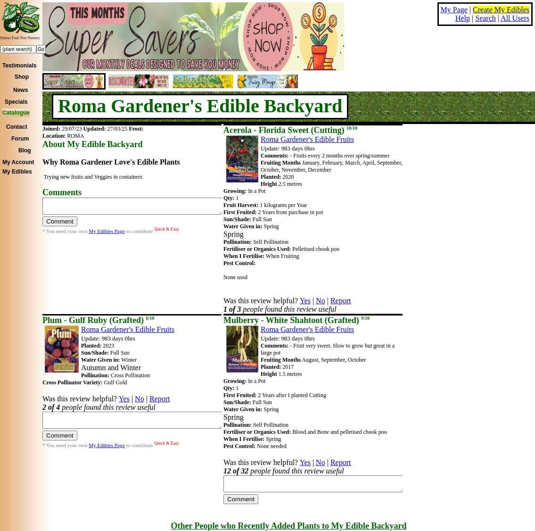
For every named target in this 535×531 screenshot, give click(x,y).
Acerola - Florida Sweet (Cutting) (290, 130)
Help (462, 18)
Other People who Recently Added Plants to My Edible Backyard (288, 526)
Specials (16, 102)
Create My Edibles (501, 10)
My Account (18, 162)
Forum (20, 138)
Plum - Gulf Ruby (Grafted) (98, 320)
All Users (515, 18)
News (20, 90)
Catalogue (16, 112)
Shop (22, 77)
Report (340, 301)
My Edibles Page (106, 234)
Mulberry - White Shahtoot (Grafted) (296, 320)
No (320, 301)
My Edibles (17, 171)
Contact (16, 127)
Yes (305, 301)
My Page (454, 10)
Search (485, 18)
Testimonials (19, 65)
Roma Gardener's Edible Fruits (307, 139)
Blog (24, 150)
